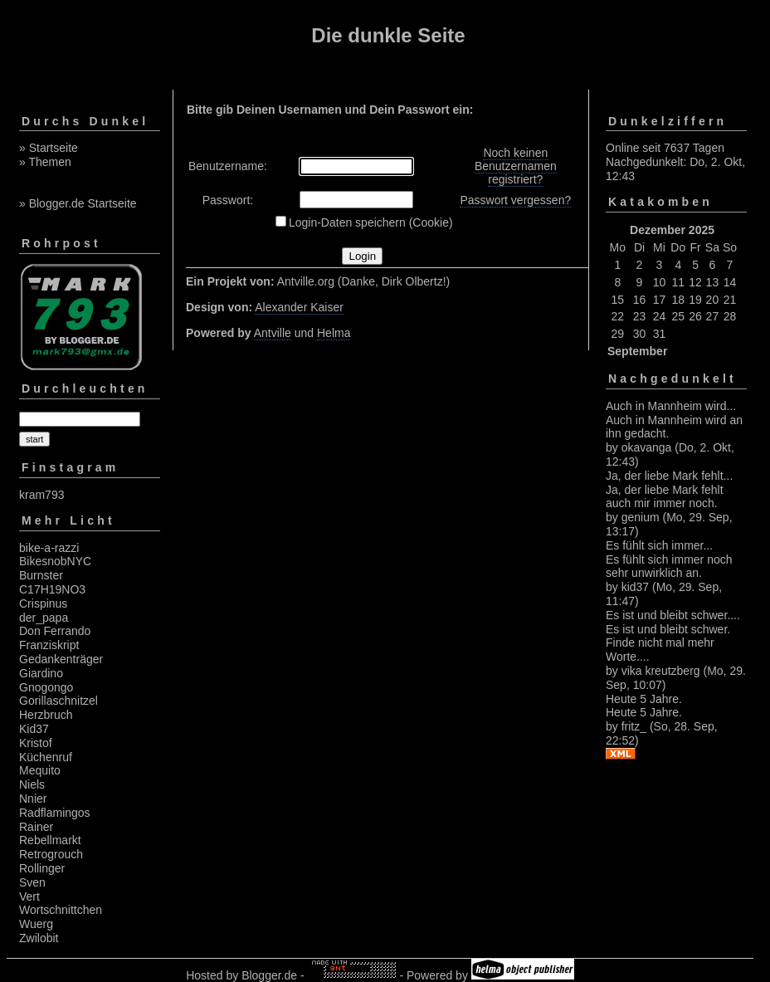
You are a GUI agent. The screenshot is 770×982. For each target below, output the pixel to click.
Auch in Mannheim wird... (671, 406)
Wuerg (36, 924)
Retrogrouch (51, 854)
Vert (29, 896)
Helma (333, 333)
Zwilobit (38, 938)
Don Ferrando (54, 631)
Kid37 (34, 728)
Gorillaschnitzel (58, 700)
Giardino (41, 673)
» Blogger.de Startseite (78, 203)
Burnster (41, 575)
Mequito (40, 770)
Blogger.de (269, 975)
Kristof (35, 743)
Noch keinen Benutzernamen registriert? (516, 166)
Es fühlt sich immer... (659, 545)
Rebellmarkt (50, 840)
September (637, 351)
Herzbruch (46, 714)
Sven (32, 882)
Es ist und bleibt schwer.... (673, 615)
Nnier (32, 798)
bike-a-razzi (49, 548)
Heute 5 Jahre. (644, 699)
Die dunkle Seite (388, 35)
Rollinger (42, 868)
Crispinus (43, 603)
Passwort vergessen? (515, 200)
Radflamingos (54, 812)
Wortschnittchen (60, 909)
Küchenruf (45, 757)
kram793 (41, 494)
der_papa (43, 617)
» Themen (45, 162)
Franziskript (49, 645)
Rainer (36, 826)
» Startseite (48, 147)
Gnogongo (46, 687)
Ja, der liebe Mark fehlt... (669, 475)
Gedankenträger (61, 659)
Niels (32, 784)
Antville (272, 333)
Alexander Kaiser (299, 307)
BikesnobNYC (55, 561)
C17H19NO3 (52, 589)
